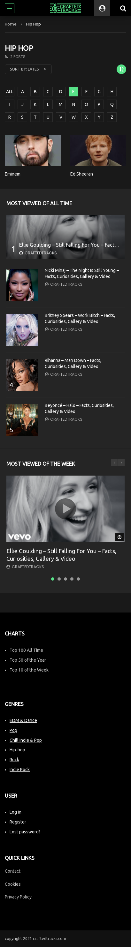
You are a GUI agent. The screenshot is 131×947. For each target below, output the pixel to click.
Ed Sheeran (81, 174)
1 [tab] (52, 579)
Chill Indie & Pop (26, 740)
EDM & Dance (23, 720)
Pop (13, 730)
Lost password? (25, 831)
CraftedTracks (41, 253)
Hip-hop (17, 749)
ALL (9, 91)
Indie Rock (20, 769)
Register (18, 821)
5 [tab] (78, 579)
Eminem (12, 174)
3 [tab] (65, 579)
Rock (14, 759)
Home (11, 24)
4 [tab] (71, 579)
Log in (15, 812)
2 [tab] (59, 579)
